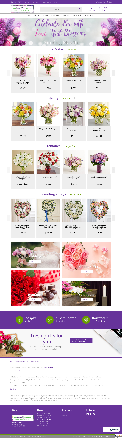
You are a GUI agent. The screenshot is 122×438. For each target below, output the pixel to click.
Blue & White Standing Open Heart (48, 226)
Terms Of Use (76, 436)
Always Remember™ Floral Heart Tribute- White (73, 227)
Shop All (72, 50)
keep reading (48, 367)
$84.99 (23, 88)
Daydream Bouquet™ (99, 177)
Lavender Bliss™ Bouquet (99, 81)
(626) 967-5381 (17, 2)
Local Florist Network (97, 436)
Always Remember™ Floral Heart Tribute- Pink (23, 227)
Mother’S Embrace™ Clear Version (48, 81)
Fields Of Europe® (73, 80)
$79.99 (48, 136)
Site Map (107, 436)
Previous (8, 73)
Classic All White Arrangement (23, 178)
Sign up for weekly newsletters (81, 340)
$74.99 (73, 88)
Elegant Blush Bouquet (48, 129)
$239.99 (23, 232)
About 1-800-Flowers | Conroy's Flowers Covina (26, 361)
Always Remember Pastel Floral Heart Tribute (99, 227)
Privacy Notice (86, 436)
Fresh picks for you (47, 341)
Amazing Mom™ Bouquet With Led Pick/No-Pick (23, 82)
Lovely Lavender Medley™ (73, 129)
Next (113, 73)
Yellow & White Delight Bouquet (99, 129)
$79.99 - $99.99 (23, 184)
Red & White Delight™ (48, 177)
